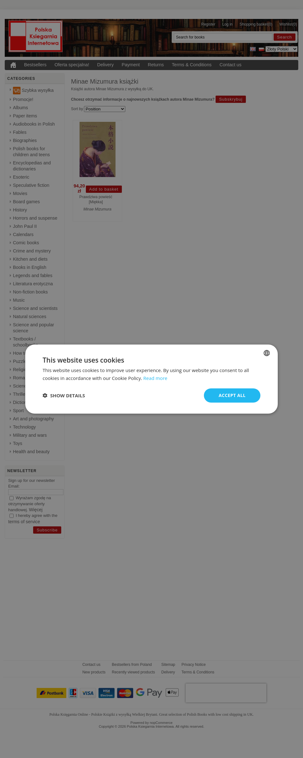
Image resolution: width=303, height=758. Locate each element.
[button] (64, 395)
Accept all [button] (232, 395)
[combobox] (267, 353)
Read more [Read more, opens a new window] (155, 378)
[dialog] (151, 379)
